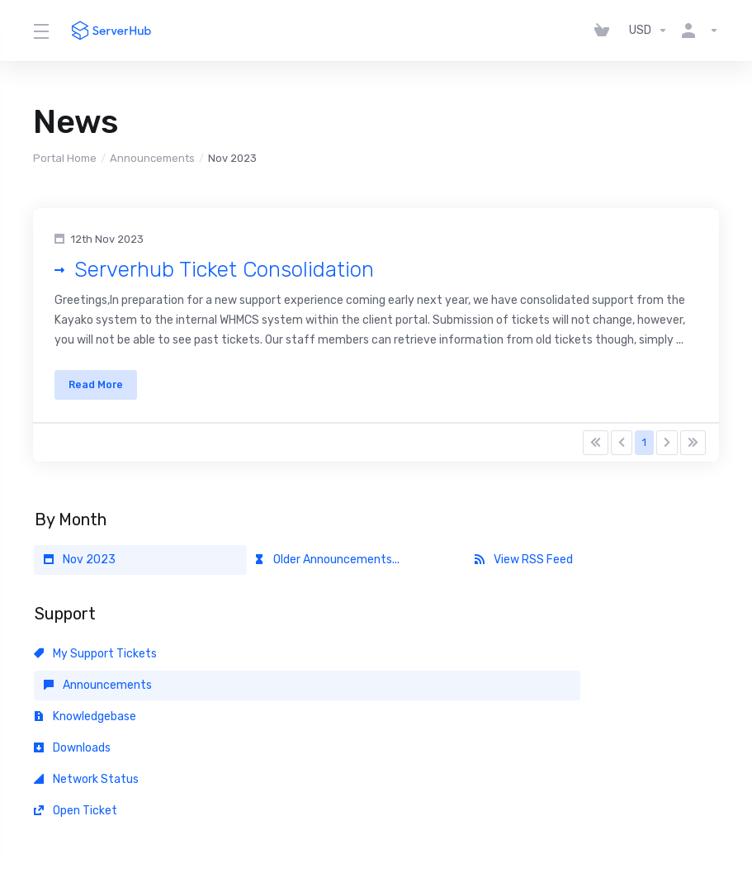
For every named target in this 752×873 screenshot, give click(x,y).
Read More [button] (102, 389)
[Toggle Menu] (40, 31)
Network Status (306, 694)
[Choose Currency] (648, 30)
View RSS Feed (524, 569)
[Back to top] (427, 804)
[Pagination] (595, 451)
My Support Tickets (95, 663)
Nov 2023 (80, 569)
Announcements (152, 158)
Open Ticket (516, 694)
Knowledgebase (526, 663)
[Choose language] (356, 808)
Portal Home (65, 158)
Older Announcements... (327, 569)
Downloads (72, 694)
